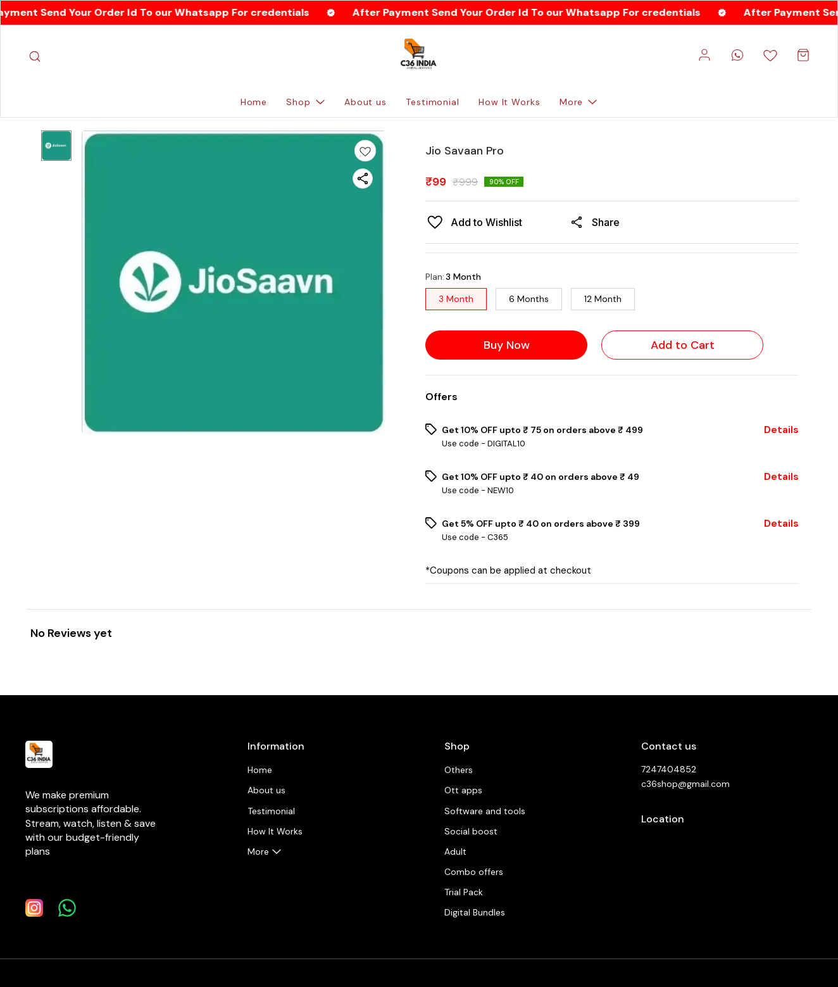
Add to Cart (683, 345)
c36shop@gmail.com (685, 783)
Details (781, 430)
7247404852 (668, 769)
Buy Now (507, 345)
